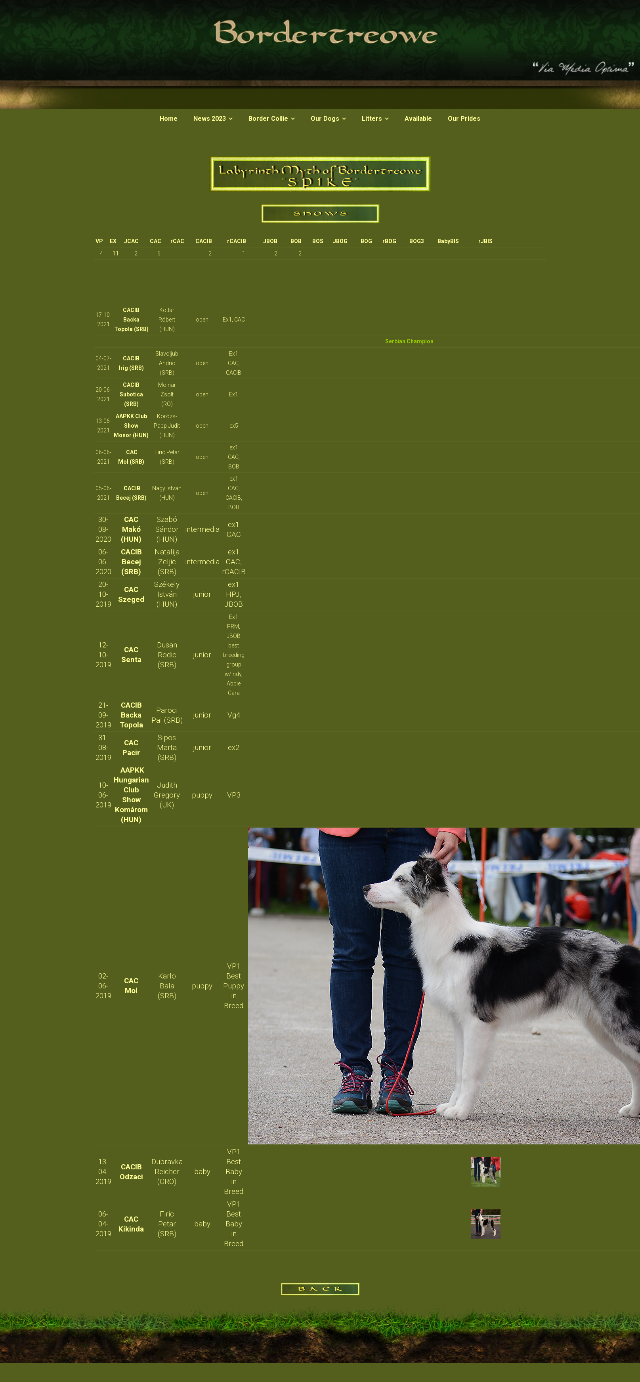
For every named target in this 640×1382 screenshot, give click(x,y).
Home (169, 118)
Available (418, 118)
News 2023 (209, 118)
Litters (372, 118)
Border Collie (268, 118)
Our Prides (464, 118)
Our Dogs (325, 118)
